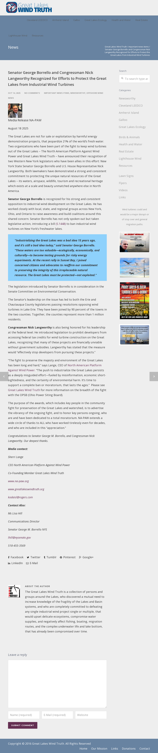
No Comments (32, 93)
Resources (37, 35)
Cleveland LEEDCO (37, 20)
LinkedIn (15, 563)
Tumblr (50, 557)
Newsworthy (15, 20)
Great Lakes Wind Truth (116, 46)
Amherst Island (60, 20)
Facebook (15, 557)
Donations (129, 748)
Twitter (33, 557)
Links (122, 197)
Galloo (76, 20)
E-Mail (32, 563)
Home (83, 748)
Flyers (123, 183)
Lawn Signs (126, 176)
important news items (139, 46)
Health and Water (121, 20)
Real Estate (141, 20)
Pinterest (68, 557)
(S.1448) (61, 224)
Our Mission (99, 748)
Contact (144, 748)
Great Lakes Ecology (96, 20)
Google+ (86, 557)
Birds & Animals (129, 137)
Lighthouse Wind (17, 35)
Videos (123, 190)
